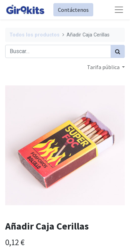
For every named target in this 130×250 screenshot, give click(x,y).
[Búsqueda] (118, 51)
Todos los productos (34, 35)
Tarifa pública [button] (104, 67)
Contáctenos (73, 9)
